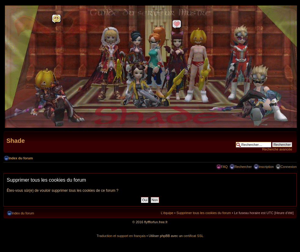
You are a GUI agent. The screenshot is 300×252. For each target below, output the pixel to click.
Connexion (288, 167)
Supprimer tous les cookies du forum (203, 213)
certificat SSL (193, 236)
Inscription (266, 167)
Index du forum (21, 158)
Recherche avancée (277, 149)
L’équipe (167, 213)
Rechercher (243, 167)
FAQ (224, 167)
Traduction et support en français (121, 236)
